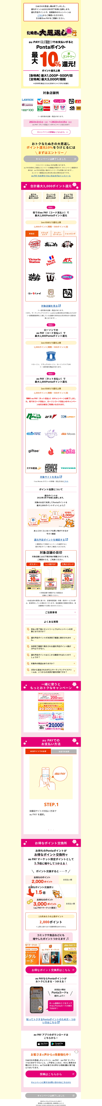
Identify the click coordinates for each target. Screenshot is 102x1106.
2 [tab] (51, 830)
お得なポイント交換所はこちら (51, 970)
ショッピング (70, 233)
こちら (40, 15)
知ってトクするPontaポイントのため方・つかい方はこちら (51, 1021)
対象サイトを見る (49, 476)
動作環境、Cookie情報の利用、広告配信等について (51, 1103)
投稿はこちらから (51, 1074)
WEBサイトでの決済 (38, 751)
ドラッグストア (44, 233)
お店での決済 (64, 751)
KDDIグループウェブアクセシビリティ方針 (51, 1101)
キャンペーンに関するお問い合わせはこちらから (51, 1082)
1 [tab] (48, 830)
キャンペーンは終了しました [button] (51, 159)
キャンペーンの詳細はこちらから (51, 132)
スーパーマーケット (57, 233)
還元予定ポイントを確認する (49, 539)
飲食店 (31, 233)
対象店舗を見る (49, 305)
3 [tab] (53, 830)
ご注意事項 (51, 612)
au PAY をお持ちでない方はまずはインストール (51, 175)
